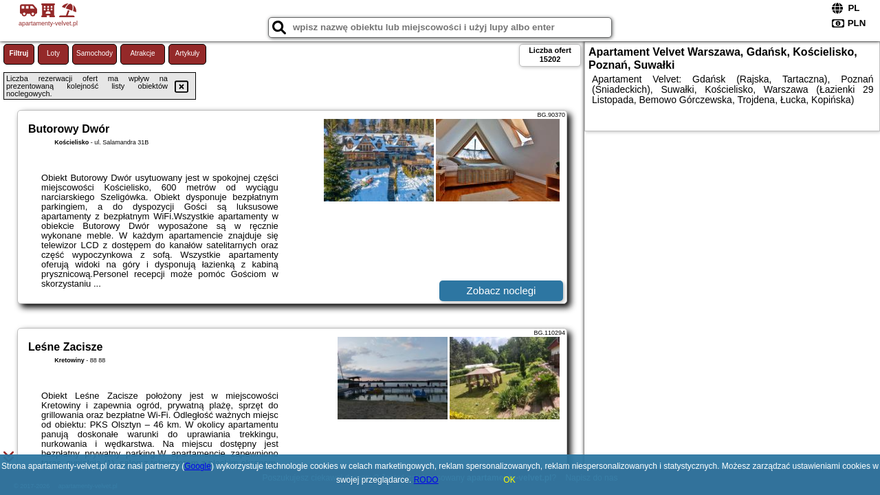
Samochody (94, 53)
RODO (426, 480)
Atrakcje (142, 53)
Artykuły (187, 53)
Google (197, 466)
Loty (53, 53)
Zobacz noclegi (501, 290)
